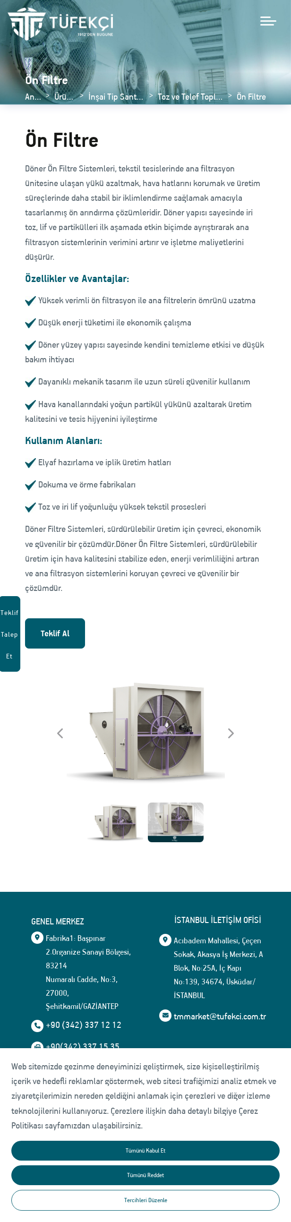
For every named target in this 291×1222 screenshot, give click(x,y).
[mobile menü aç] (268, 21)
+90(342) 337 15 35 (83, 1047)
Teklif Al (55, 633)
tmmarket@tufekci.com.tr (92, 1155)
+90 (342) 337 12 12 (83, 1025)
